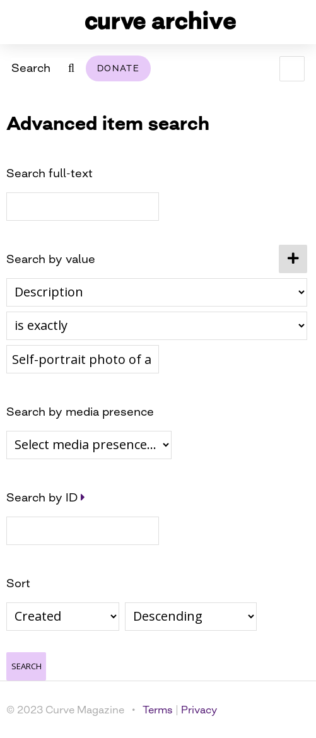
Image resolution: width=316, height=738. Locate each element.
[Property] (156, 292)
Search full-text (49, 173)
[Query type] (156, 326)
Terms (158, 709)
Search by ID (42, 497)
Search (30, 67)
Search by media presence (80, 411)
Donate (118, 68)
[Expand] (83, 497)
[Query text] (82, 359)
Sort (18, 583)
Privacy (199, 709)
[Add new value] (293, 259)
